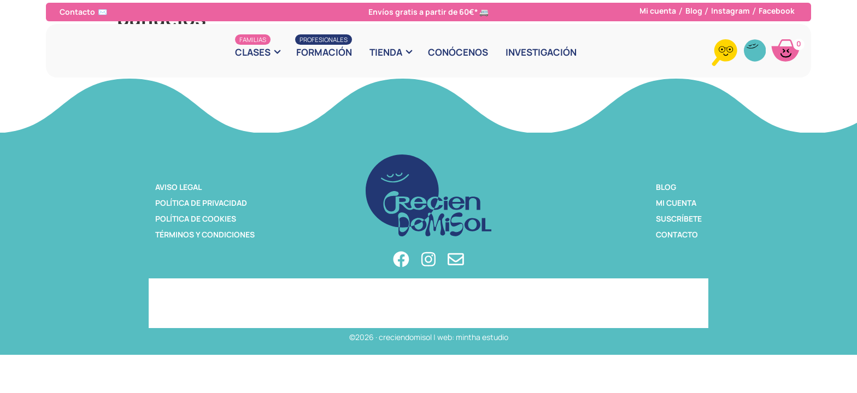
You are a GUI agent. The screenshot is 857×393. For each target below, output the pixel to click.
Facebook (777, 10)
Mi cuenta (657, 10)
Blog (693, 10)
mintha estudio (482, 337)
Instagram (730, 10)
